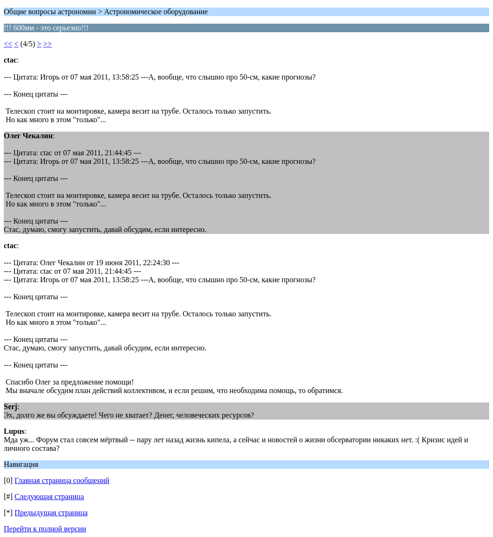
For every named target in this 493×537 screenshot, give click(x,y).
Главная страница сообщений (62, 480)
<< (8, 44)
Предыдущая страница (51, 513)
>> (47, 44)
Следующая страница (49, 496)
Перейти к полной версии (45, 529)
